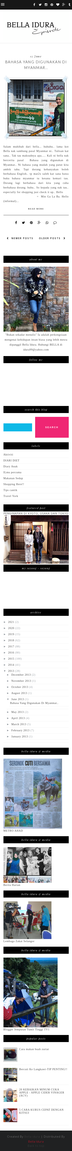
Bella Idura (36, 1141)
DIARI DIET (11, 460)
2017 (11, 646)
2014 (11, 664)
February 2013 (20, 730)
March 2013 (19, 724)
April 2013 (18, 718)
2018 (11, 640)
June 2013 (18, 699)
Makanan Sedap (13, 478)
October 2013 (20, 687)
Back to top (36, 1146)
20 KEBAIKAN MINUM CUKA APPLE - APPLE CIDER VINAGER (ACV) (41, 1092)
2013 (11, 671)
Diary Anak (10, 466)
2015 (11, 658)
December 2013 (21, 674)
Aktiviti (8, 454)
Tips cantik (10, 490)
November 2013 (21, 680)
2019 (11, 634)
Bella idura (32, 1136)
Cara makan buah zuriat (34, 1049)
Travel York (10, 496)
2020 (11, 628)
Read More (36, 209)
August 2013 (19, 693)
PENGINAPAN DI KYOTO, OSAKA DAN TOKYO (35, 513)
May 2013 (18, 712)
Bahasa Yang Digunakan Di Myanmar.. (36, 65)
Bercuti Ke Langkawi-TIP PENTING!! (43, 1069)
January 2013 (20, 736)
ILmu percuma (12, 472)
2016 (11, 652)
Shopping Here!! (13, 484)
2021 (11, 622)
